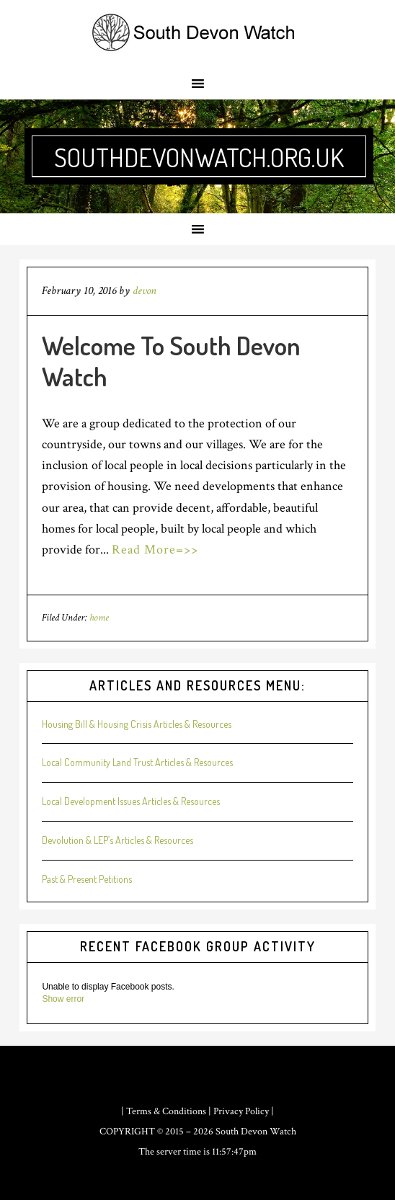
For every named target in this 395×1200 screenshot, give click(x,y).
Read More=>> (155, 549)
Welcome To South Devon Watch (171, 361)
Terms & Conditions (166, 1111)
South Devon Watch (256, 1131)
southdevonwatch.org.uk (199, 157)
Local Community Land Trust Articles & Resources (137, 762)
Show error (63, 999)
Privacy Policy (241, 1111)
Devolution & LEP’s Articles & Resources (117, 840)
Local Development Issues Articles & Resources (131, 801)
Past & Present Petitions (87, 879)
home (99, 617)
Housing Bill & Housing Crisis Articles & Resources (136, 724)
